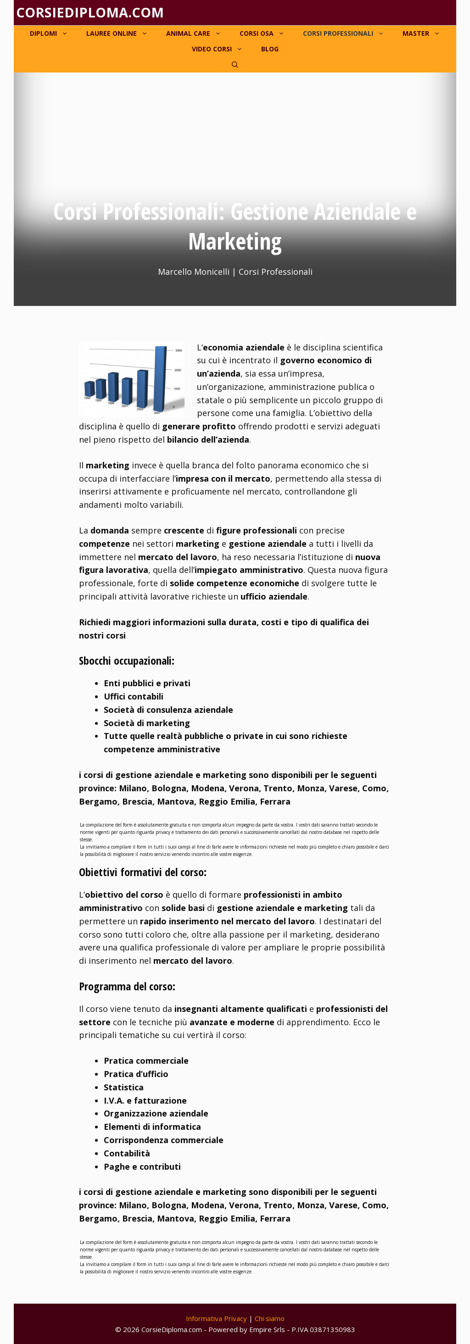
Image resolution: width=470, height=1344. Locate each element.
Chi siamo (270, 1318)
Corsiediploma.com (90, 12)
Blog (270, 48)
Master (426, 33)
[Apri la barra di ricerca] (235, 64)
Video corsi (222, 49)
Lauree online (121, 33)
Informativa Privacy (216, 1318)
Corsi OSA (267, 33)
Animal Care (198, 33)
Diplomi (53, 33)
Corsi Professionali (348, 33)
